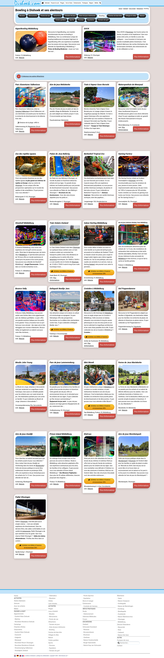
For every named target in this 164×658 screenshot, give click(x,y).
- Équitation (52, 648)
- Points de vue (53, 619)
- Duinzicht (17, 635)
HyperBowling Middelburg (26, 28)
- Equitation (86, 598)
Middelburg (23, 255)
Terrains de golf (103, 20)
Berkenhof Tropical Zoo (94, 154)
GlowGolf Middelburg (24, 223)
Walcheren (120, 596)
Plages (62, 3)
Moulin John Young (23, 362)
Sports (72, 20)
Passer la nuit (55, 3)
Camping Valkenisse (22, 111)
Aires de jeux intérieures (87, 16)
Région (91, 3)
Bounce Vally (21, 288)
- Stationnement (88, 614)
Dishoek (47, 3)
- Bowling (51, 630)
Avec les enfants (19, 606)
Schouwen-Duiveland (90, 627)
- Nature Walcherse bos (125, 617)
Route (85, 611)
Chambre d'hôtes (19, 627)
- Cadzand (120, 632)
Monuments (33, 16)
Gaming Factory (125, 154)
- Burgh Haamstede (89, 643)
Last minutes (52, 603)
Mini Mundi (89, 362)
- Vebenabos (52, 596)
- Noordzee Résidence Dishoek (24, 622)
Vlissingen (18, 185)
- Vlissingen (121, 619)
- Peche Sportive (88, 596)
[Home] (42, 3)
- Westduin (51, 598)
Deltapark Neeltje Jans (60, 288)
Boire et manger (88, 601)
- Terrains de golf (54, 651)
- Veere (119, 598)
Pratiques (85, 3)
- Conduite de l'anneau (90, 606)
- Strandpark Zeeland (21, 650)
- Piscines (51, 645)
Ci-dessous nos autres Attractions (32, 76)
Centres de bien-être (115, 16)
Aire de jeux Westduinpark (129, 434)
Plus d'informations (73, 57)
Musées (22, 16)
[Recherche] (100, 3)
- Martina (17, 619)
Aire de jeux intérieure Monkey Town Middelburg (132, 222)
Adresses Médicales (89, 616)
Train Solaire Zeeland (59, 223)
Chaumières (18, 630)
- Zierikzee (86, 637)
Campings (17, 624)
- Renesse (86, 630)
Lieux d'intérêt (53, 611)
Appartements (19, 614)
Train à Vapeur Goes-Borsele (96, 84)
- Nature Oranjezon (123, 601)
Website (21, 58)
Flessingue (129, 32)
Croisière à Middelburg (94, 288)
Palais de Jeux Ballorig (60, 154)
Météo (96, 3)
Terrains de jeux (70, 16)
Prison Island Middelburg (61, 434)
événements (26, 531)
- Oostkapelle (121, 603)
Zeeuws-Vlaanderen (123, 624)
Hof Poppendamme (126, 288)
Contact (119, 646)
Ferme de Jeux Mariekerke (130, 362)
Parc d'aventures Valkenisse (27, 84)
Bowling (101, 16)
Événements (77, 3)
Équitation (90, 20)
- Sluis (119, 630)
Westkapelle (40, 466)
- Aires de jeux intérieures (56, 627)
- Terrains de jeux (54, 624)
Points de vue (45, 16)
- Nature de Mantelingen (125, 606)
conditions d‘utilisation (30, 655)
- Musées (51, 614)
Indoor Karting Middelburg (95, 223)
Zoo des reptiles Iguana (25, 154)
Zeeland (92, 264)
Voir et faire (69, 3)
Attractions (57, 16)
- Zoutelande (121, 614)
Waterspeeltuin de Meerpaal (130, 84)
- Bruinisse (86, 635)
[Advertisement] (77, 65)
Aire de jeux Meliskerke (60, 84)
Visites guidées (61, 20)
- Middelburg (121, 622)
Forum (85, 619)
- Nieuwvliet (121, 627)
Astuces (16, 603)
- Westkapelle (121, 611)
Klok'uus (87, 434)
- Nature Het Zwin (123, 635)
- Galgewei (17, 637)
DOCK (86, 28)
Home (16, 596)
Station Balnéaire (19, 601)
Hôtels (50, 601)
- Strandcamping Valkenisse (23, 648)
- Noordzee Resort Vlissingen (23, 643)
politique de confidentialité (43, 655)
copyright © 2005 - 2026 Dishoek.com (58, 655)
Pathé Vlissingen (22, 497)
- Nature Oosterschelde (90, 640)
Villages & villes (131, 16)
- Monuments (52, 616)
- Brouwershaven (88, 632)
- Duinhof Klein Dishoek (21, 616)
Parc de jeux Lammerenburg (62, 362)
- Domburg (120, 609)
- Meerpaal (17, 640)
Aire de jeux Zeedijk (24, 434)
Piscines (81, 20)
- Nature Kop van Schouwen (92, 645)
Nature (142, 16)
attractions (53, 259)
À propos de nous (123, 640)
